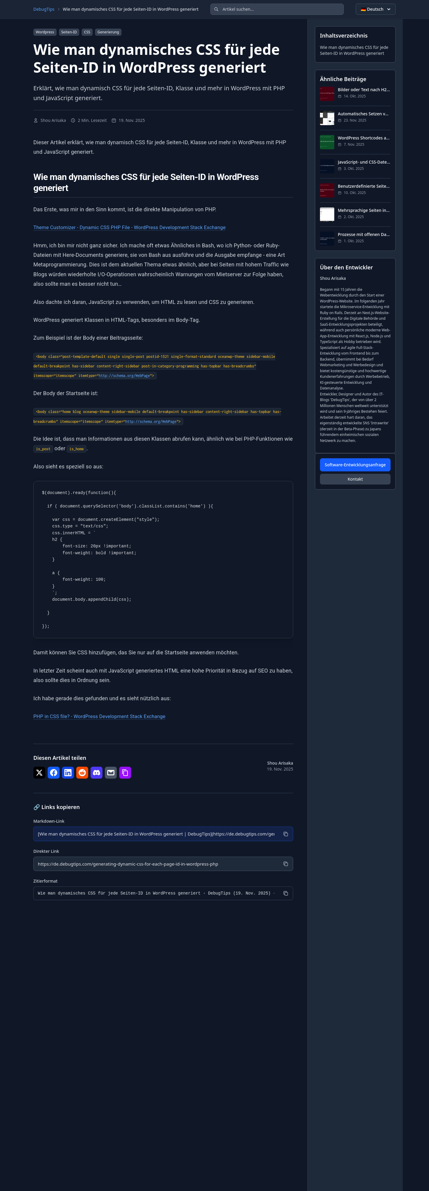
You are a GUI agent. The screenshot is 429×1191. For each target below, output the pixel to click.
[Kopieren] (285, 834)
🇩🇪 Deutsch (376, 9)
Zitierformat (45, 882)
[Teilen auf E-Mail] (111, 773)
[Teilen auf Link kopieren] (125, 773)
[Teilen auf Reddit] (82, 773)
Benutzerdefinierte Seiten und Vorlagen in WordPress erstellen (364, 186)
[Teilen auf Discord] (96, 773)
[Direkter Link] (155, 864)
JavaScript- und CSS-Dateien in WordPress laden (364, 162)
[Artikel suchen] (277, 9)
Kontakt (355, 479)
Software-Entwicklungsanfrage (355, 465)
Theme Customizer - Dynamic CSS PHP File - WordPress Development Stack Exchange (138, 227)
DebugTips (44, 9)
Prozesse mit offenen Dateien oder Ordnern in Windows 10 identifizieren (364, 234)
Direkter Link (46, 851)
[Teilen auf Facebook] (54, 773)
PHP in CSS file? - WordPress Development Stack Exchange (105, 716)
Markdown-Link (48, 821)
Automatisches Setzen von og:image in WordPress (364, 114)
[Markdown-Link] (155, 834)
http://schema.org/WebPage (124, 375)
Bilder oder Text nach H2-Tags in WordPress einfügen (364, 89)
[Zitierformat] (155, 894)
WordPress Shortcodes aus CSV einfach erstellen (364, 138)
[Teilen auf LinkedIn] (68, 773)
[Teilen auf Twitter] (39, 773)
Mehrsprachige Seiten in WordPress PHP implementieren (364, 210)
